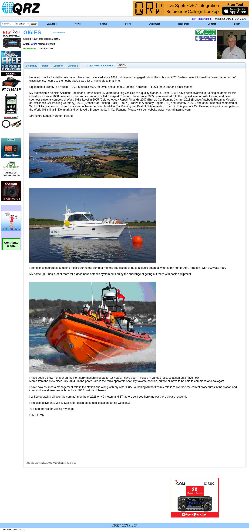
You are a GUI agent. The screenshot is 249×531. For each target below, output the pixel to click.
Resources (183, 24)
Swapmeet (154, 24)
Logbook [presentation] (58, 65)
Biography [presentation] (31, 65)
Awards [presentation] (73, 65)
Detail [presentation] (45, 65)
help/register (205, 18)
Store (128, 24)
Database (52, 24)
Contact (212, 24)
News (78, 24)
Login (237, 24)
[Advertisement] (85, 497)
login (193, 18)
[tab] (32, 65)
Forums (103, 24)
